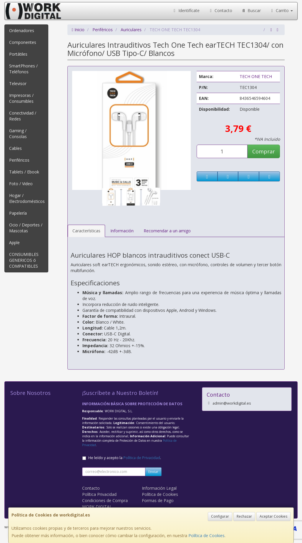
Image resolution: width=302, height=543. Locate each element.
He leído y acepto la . (124, 457)
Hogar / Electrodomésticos (27, 198)
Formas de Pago (158, 500)
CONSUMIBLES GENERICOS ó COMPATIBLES (24, 260)
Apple (14, 242)
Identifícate (186, 10)
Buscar (251, 10)
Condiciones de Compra (105, 500)
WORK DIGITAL (97, 506)
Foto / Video (21, 183)
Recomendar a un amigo (167, 231)
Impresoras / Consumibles (21, 98)
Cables (15, 148)
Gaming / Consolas (18, 133)
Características (86, 231)
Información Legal (159, 488)
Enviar (153, 471)
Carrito (281, 10)
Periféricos (19, 160)
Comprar (263, 151)
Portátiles (18, 54)
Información (122, 231)
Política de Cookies (206, 535)
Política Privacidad (99, 494)
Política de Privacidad (141, 457)
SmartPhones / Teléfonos (23, 69)
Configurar (220, 516)
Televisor (17, 83)
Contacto (220, 10)
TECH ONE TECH (256, 76)
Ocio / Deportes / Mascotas (25, 228)
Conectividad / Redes (22, 116)
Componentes (22, 42)
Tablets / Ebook (24, 172)
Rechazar (244, 516)
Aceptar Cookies (273, 516)
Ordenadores (21, 30)
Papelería (18, 213)
